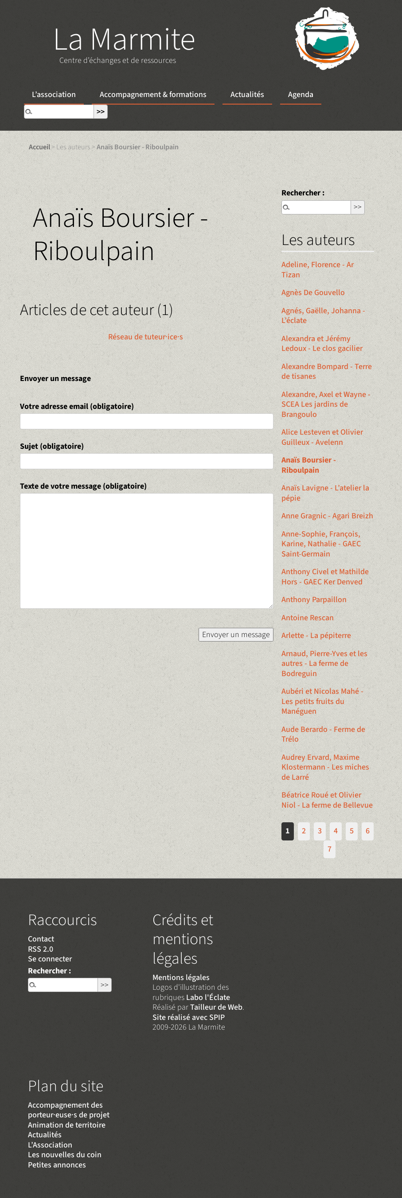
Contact (41, 939)
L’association (54, 94)
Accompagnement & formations (153, 94)
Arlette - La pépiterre (316, 635)
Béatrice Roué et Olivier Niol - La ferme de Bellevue (327, 800)
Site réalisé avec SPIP (188, 1017)
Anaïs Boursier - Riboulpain (308, 465)
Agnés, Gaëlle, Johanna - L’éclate (323, 316)
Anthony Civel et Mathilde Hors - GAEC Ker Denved (325, 576)
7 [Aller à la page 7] (330, 849)
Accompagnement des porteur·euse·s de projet (68, 1110)
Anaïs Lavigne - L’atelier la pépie (325, 493)
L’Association (50, 1145)
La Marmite (124, 39)
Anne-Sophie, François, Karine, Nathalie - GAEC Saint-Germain (321, 544)
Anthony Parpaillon (314, 599)
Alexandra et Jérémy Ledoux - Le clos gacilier (322, 343)
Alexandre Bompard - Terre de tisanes (326, 371)
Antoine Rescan (307, 617)
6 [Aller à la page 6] (368, 830)
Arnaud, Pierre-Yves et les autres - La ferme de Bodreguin (324, 663)
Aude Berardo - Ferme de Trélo (323, 734)
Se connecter (50, 959)
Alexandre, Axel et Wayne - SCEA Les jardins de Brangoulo (326, 404)
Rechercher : (302, 192)
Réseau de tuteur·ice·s (145, 336)
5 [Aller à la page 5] (352, 830)
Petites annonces (57, 1165)
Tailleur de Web (216, 1007)
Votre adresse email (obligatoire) (77, 406)
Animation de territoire (66, 1125)
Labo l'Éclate (208, 997)
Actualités (247, 94)
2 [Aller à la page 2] (304, 830)
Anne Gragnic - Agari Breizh (327, 515)
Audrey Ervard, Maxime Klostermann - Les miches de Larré (325, 767)
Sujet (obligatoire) (52, 446)
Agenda (300, 94)
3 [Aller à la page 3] (320, 830)
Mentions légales (181, 977)
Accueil (39, 147)
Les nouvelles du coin (64, 1154)
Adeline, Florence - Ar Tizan (317, 269)
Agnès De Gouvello (313, 292)
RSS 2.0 (40, 949)
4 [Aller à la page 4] (336, 830)
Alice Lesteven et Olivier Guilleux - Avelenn (322, 437)
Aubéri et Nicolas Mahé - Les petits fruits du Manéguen (322, 701)
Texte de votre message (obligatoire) (83, 486)
